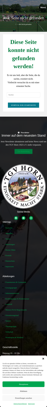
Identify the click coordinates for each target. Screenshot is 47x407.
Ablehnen (23, 391)
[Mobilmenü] (42, 7)
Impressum (31, 404)
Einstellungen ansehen (23, 398)
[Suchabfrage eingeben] (23, 94)
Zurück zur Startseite (23, 105)
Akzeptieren (23, 384)
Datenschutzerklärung (20, 404)
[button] (43, 358)
